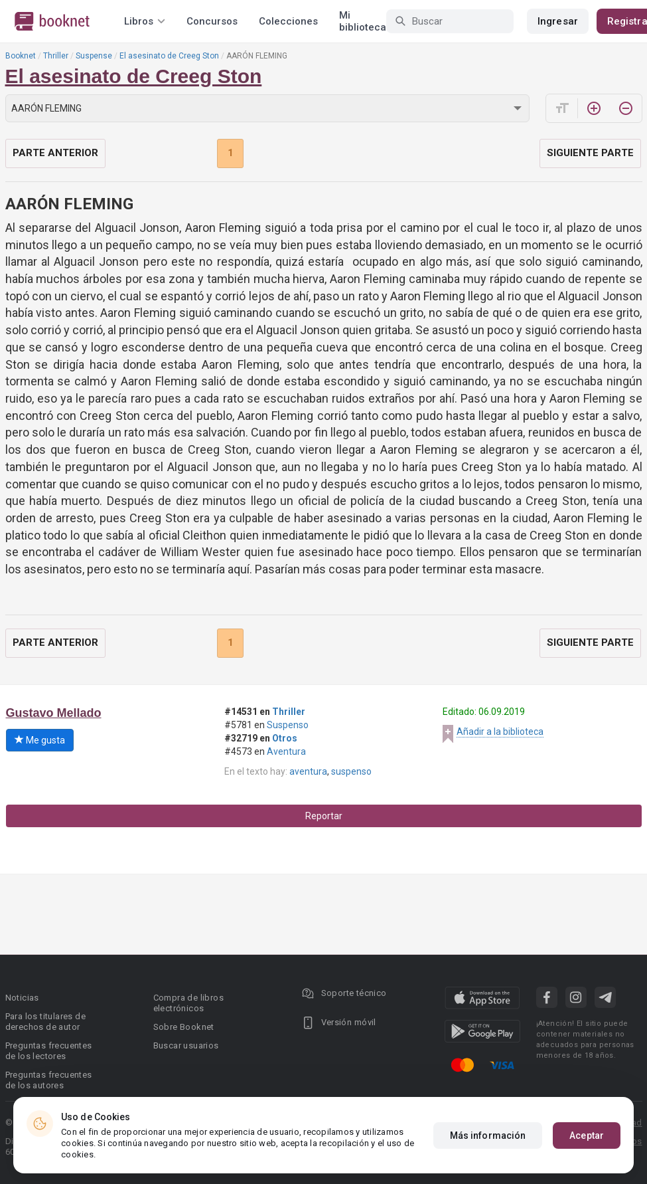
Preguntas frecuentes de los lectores (48, 1050)
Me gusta (40, 740)
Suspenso (288, 725)
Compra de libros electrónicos (188, 1003)
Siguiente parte (590, 153)
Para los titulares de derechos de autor (45, 1021)
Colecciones (288, 21)
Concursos (212, 21)
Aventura (286, 751)
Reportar (323, 816)
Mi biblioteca (362, 21)
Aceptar (586, 1135)
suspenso (351, 771)
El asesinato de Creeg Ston (169, 55)
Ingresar (558, 21)
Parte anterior (55, 153)
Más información (488, 1135)
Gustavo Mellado (54, 713)
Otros (284, 738)
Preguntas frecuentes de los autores (48, 1080)
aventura (308, 771)
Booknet (20, 55)
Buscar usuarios (186, 1045)
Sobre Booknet (183, 1027)
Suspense (94, 55)
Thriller (55, 55)
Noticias (22, 998)
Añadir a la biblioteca (500, 731)
